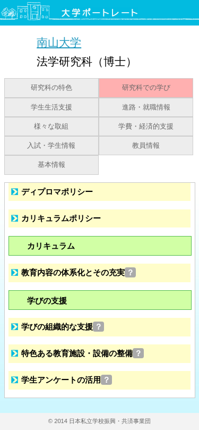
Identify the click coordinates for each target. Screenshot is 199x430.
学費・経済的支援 (146, 126)
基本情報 (51, 164)
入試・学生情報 (51, 145)
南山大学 (59, 42)
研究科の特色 (51, 87)
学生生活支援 (51, 107)
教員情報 (146, 145)
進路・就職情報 (146, 107)
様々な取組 (51, 126)
